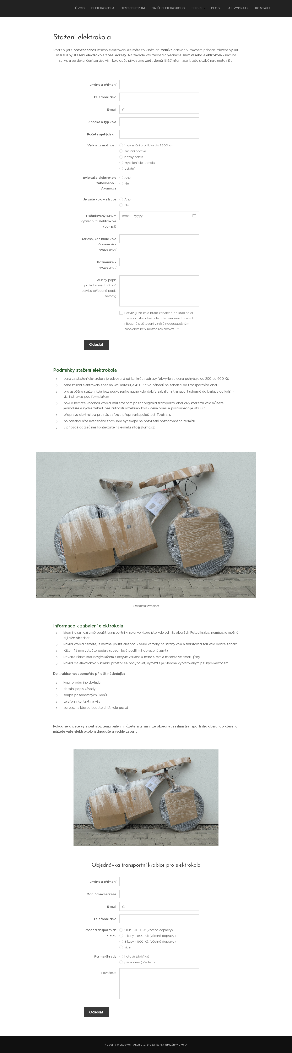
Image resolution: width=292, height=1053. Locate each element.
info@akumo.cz (143, 427)
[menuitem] (223, 8)
